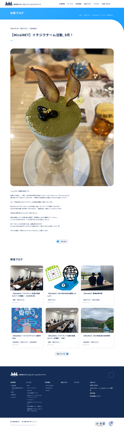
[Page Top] (111, 378)
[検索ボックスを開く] (118, 4)
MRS (28, 389)
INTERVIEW (49, 392)
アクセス (96, 4)
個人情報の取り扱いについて (29, 425)
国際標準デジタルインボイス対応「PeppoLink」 (34, 413)
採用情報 (78, 4)
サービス (70, 4)
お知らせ (92, 386)
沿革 (12, 396)
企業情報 (62, 4)
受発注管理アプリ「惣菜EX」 (34, 410)
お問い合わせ (106, 4)
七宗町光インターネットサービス (34, 407)
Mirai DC (29, 394)
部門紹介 (13, 398)
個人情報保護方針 (15, 425)
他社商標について (95, 400)
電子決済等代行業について (18, 392)
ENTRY (47, 394)
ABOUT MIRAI (49, 389)
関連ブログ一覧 (60, 357)
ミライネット (30, 403)
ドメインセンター (31, 392)
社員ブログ (87, 4)
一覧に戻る (63, 242)
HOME (80, 15)
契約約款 (92, 397)
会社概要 (13, 389)
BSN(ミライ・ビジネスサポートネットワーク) (34, 400)
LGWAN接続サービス (32, 397)
